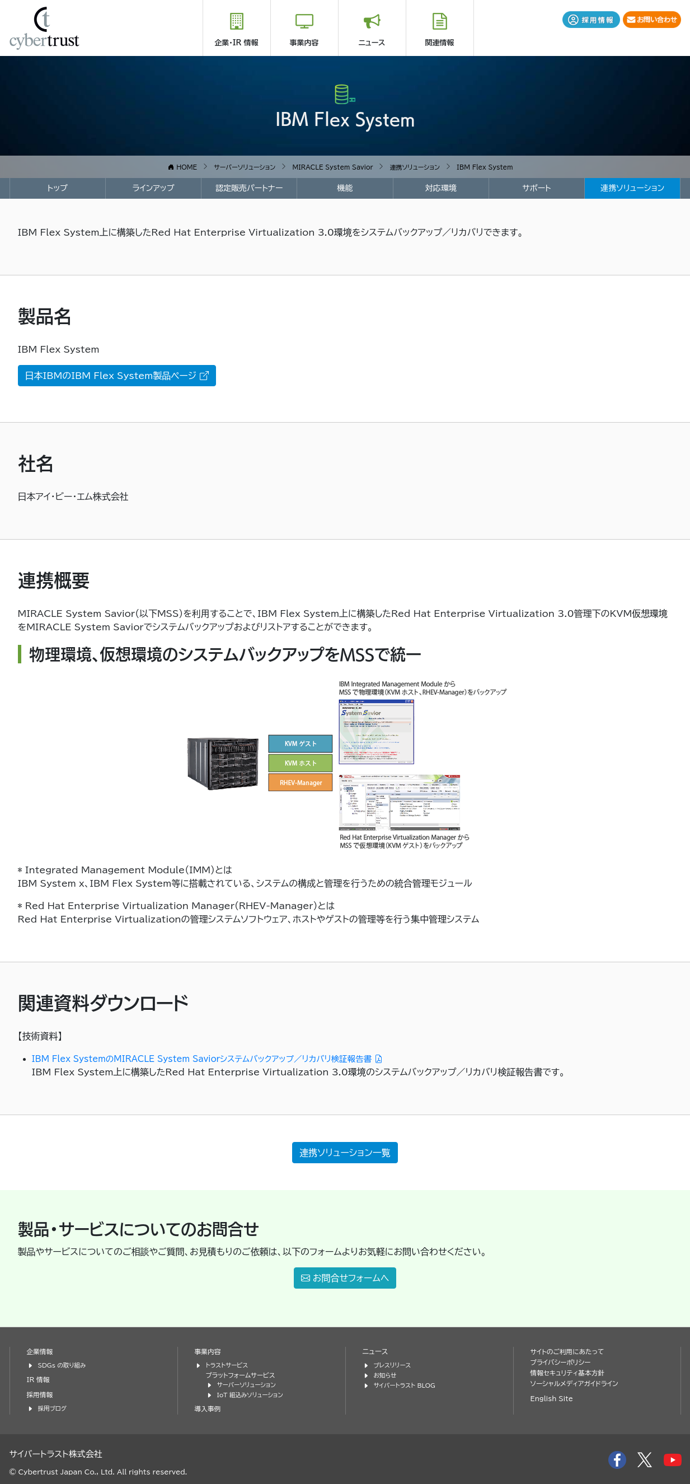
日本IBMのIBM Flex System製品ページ (117, 375)
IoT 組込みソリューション (253, 1393)
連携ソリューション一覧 (344, 1152)
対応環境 (441, 187)
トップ (58, 187)
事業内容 (304, 42)
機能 (345, 187)
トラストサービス (229, 1364)
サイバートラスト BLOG (407, 1383)
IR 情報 (39, 1378)
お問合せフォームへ (345, 1278)
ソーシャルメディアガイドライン (578, 1383)
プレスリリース (394, 1364)
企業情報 (41, 1351)
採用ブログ (53, 1407)
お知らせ (386, 1374)
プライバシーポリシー (563, 1361)
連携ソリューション (632, 187)
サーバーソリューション (249, 1383)
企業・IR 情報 (236, 42)
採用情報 (41, 1393)
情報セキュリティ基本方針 (571, 1372)
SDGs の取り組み (64, 1364)
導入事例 (209, 1407)
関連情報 (439, 42)
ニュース (372, 42)
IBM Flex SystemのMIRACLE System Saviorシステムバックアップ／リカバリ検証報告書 (225, 1058)
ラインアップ (153, 187)
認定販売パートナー (249, 187)
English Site (553, 1398)
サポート (536, 187)
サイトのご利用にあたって (570, 1351)
